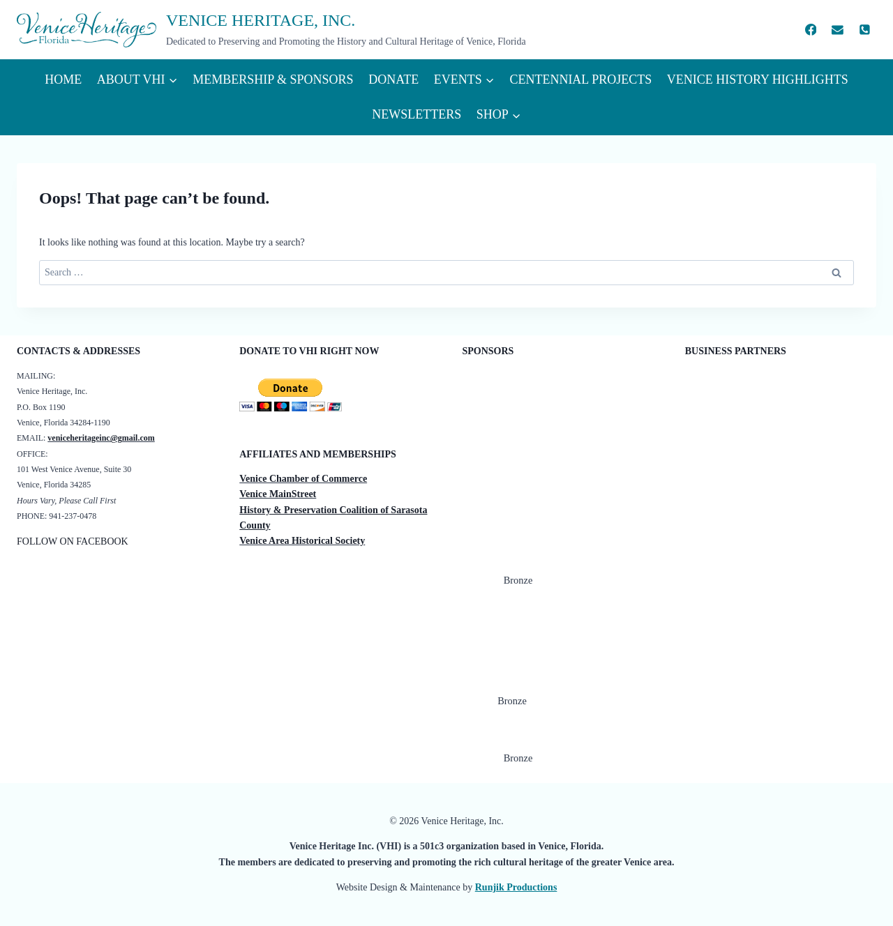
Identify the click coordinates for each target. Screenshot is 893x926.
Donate (393, 79)
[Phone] (864, 30)
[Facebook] (811, 30)
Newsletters (416, 114)
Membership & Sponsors (273, 79)
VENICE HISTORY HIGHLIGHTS (757, 79)
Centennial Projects (580, 79)
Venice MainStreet (277, 494)
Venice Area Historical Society (302, 541)
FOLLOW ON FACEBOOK (72, 541)
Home (63, 79)
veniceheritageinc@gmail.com (100, 438)
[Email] (838, 30)
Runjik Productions (516, 887)
